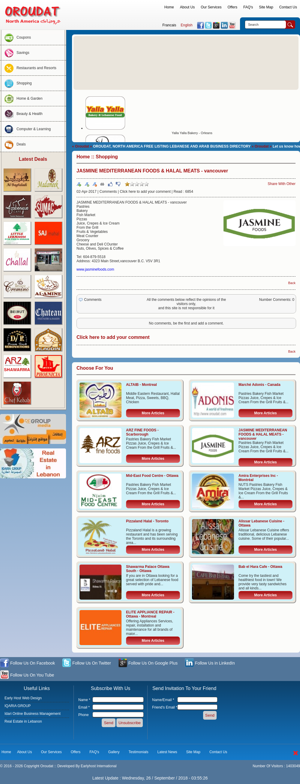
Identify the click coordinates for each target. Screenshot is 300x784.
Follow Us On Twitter (86, 663)
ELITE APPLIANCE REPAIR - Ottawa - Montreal (150, 614)
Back (292, 283)
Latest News (167, 752)
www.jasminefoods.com (95, 269)
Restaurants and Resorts (29, 68)
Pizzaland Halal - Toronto (147, 521)
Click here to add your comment (145, 191)
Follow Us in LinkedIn (210, 663)
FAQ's (248, 7)
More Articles (153, 413)
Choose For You (94, 368)
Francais (169, 25)
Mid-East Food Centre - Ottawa (152, 476)
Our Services (211, 7)
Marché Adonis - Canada (259, 385)
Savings (15, 53)
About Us (187, 7)
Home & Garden (22, 98)
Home (169, 7)
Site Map (266, 7)
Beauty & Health (22, 114)
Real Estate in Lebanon (23, 721)
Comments (108, 191)
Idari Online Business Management (32, 714)
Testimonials (138, 752)
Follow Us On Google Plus (148, 663)
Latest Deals (33, 159)
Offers (232, 7)
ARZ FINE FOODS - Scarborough (142, 432)
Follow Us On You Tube (27, 675)
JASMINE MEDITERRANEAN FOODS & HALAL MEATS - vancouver (262, 434)
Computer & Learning (26, 129)
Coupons (16, 37)
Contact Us (288, 7)
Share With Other (282, 184)
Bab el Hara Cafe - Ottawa (260, 567)
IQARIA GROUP (17, 706)
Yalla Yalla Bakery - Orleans (192, 133)
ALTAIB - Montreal (141, 385)
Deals (14, 144)
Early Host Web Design (23, 698)
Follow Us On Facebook (27, 663)
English (186, 25)
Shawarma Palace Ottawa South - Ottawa (148, 569)
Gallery (114, 752)
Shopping (17, 83)
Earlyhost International (98, 766)
